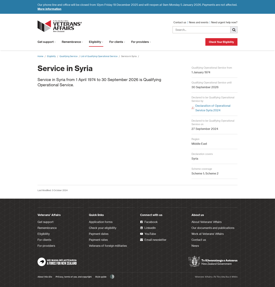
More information (49, 8)
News (195, 245)
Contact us (180, 22)
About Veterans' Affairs (207, 221)
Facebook (149, 222)
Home (40, 56)
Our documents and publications (213, 227)
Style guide (100, 276)
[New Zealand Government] (212, 261)
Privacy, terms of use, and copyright (74, 276)
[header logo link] (60, 26)
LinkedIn (148, 228)
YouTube (148, 234)
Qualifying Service (68, 56)
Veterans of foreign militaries (108, 245)
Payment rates (98, 239)
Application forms (100, 221)
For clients (117, 41)
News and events (199, 22)
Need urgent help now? (224, 22)
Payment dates (98, 233)
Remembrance (72, 41)
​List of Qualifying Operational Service (99, 56)
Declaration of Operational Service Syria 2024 (212, 108)
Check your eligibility (102, 227)
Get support (47, 41)
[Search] (233, 29)
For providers (141, 41)
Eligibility (96, 41)
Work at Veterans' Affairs (208, 233)
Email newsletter (153, 240)
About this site (45, 276)
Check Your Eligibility (221, 41)
